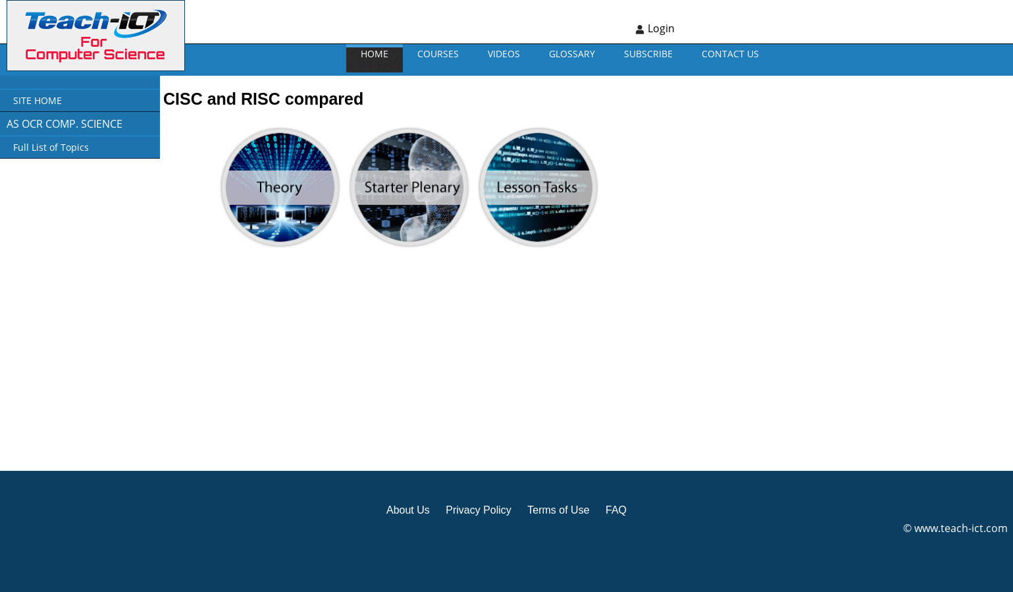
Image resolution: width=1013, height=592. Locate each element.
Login (661, 28)
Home (374, 53)
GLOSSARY (572, 53)
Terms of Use (558, 510)
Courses (438, 53)
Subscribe (648, 53)
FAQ (616, 510)
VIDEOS (504, 53)
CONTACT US (730, 53)
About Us (408, 510)
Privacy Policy (478, 510)
